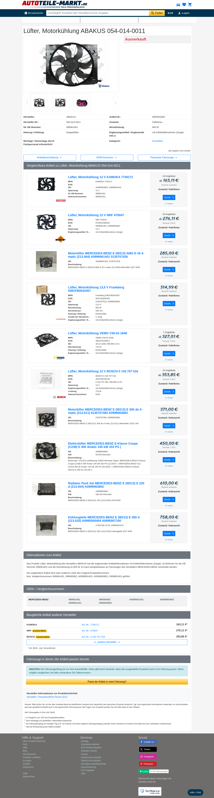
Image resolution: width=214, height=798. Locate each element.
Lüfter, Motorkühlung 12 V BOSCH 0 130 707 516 (103, 371)
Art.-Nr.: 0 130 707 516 (93, 636)
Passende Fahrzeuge (164, 157)
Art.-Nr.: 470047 (90, 630)
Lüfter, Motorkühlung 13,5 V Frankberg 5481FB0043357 (96, 289)
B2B (170, 13)
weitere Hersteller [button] (107, 642)
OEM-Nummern (107, 157)
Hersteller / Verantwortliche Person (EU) (47, 697)
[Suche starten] (157, 13)
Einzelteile (157, 141)
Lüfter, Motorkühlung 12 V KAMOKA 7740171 (100, 177)
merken (169, 204)
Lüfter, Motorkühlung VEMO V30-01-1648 (97, 333)
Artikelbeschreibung (50, 157)
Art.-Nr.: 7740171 (90, 624)
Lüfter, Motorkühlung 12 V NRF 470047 (96, 215)
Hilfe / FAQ (195, 792)
